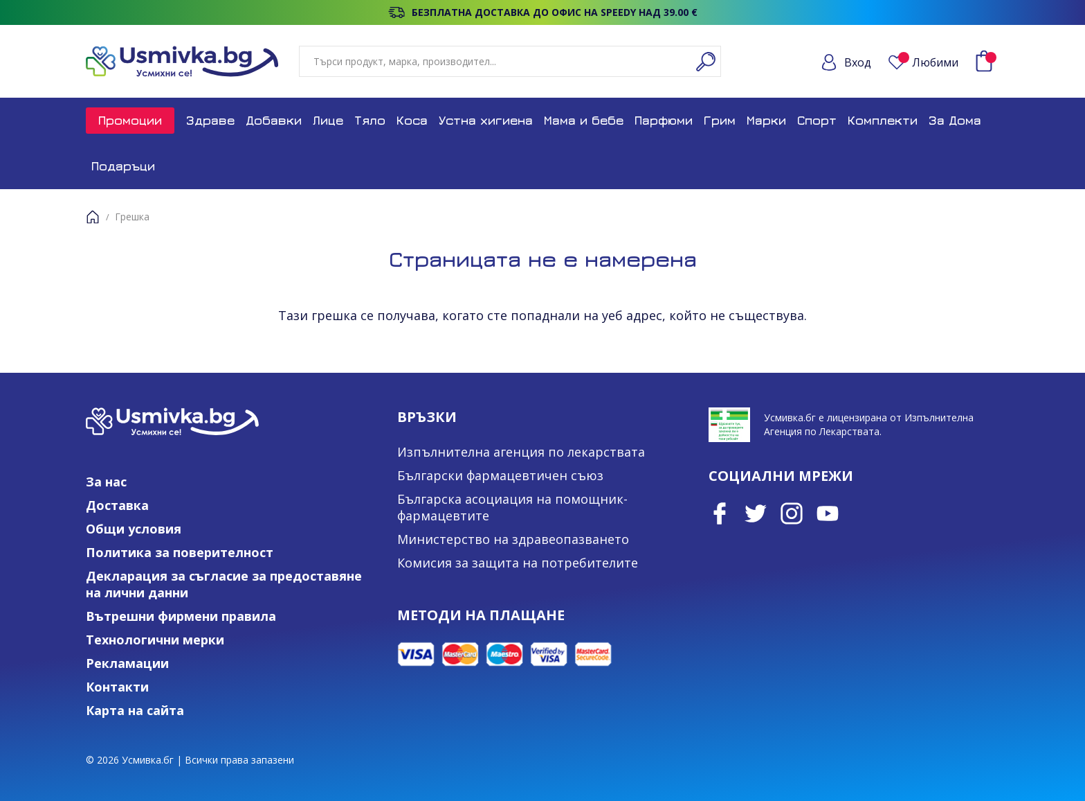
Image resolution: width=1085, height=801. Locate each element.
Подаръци (123, 166)
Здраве (210, 120)
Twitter (756, 513)
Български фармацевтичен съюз (500, 475)
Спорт (817, 120)
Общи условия (133, 528)
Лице (328, 120)
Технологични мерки (155, 639)
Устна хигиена (486, 120)
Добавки (274, 120)
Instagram (792, 513)
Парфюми (664, 120)
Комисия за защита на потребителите (517, 562)
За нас (106, 481)
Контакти (117, 686)
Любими (928, 62)
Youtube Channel (828, 513)
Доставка (117, 505)
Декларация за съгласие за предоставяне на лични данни (224, 584)
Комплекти (883, 120)
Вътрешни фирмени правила (181, 616)
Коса (412, 120)
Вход (857, 62)
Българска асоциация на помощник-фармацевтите (512, 507)
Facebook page (720, 513)
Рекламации (127, 663)
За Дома (955, 120)
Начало (93, 217)
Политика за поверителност (179, 552)
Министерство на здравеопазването (513, 539)
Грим (720, 120)
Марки (766, 120)
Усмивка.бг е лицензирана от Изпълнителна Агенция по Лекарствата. (869, 424)
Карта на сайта (135, 710)
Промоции (130, 120)
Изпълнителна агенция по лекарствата (521, 451)
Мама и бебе (583, 120)
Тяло (369, 120)
